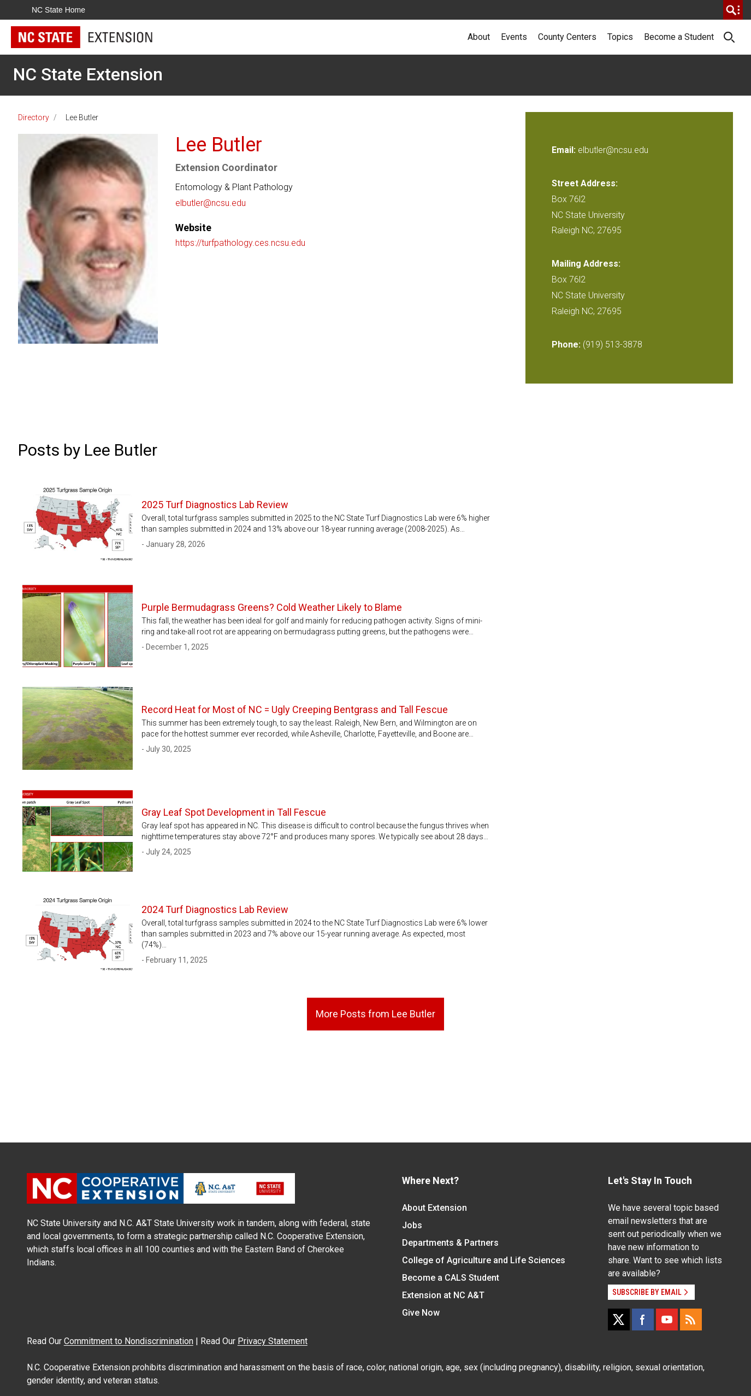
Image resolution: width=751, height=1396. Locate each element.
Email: (565, 150)
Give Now (421, 1312)
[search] (733, 10)
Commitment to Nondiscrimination (128, 1341)
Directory (33, 117)
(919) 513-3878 (612, 344)
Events (514, 37)
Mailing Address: (586, 263)
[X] (619, 1319)
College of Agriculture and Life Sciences (483, 1260)
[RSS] (691, 1319)
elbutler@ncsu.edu (210, 203)
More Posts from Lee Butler (375, 1014)
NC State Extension (88, 74)
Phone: (566, 344)
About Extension (434, 1208)
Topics (620, 37)
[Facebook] (643, 1319)
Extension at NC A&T (443, 1295)
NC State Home (58, 9)
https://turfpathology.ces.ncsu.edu (240, 243)
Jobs (412, 1225)
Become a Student (679, 37)
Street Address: (585, 183)
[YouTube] (667, 1319)
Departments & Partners (450, 1243)
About (479, 37)
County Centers (567, 37)
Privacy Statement (273, 1341)
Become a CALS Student (450, 1278)
